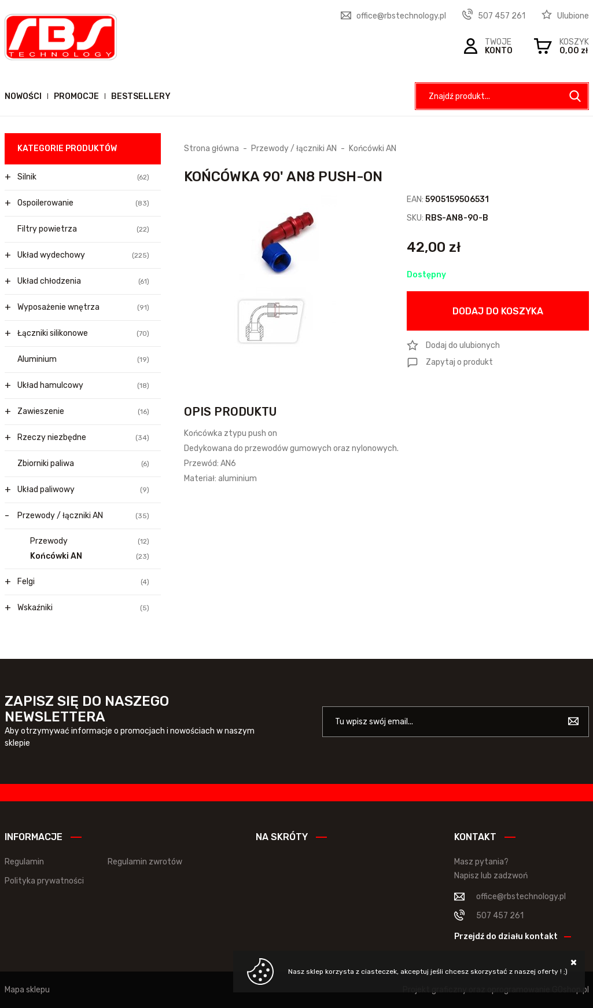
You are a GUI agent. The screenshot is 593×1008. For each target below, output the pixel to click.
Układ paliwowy (83, 490)
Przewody (89, 541)
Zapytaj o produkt (459, 362)
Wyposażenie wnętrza (83, 307)
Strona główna (211, 148)
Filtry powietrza (83, 229)
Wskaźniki (83, 608)
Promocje (76, 96)
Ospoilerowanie (83, 203)
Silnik (83, 177)
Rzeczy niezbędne (83, 437)
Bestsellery (141, 96)
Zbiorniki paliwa (83, 464)
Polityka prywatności (44, 881)
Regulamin (24, 862)
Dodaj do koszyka (497, 311)
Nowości (23, 96)
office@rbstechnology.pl (401, 16)
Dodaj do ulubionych (463, 345)
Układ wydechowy (83, 255)
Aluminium (83, 359)
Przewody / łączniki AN (83, 516)
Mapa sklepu (27, 990)
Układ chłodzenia (83, 281)
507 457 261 (501, 16)
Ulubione (573, 16)
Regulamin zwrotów (145, 862)
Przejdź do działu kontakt (506, 936)
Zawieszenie (83, 411)
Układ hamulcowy (83, 385)
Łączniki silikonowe (83, 333)
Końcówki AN (89, 556)
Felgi (83, 582)
